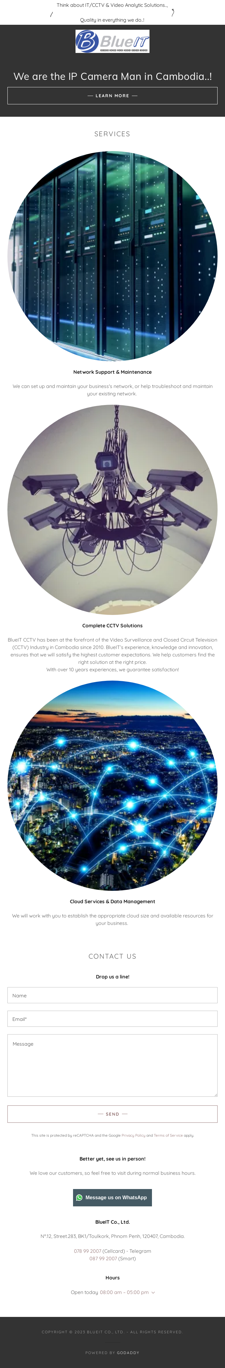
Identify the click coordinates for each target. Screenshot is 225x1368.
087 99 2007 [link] (103, 1258)
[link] (112, 41)
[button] (151, 1292)
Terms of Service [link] (168, 1135)
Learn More (112, 95)
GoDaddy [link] (128, 1352)
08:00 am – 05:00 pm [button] (124, 1292)
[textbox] (112, 995)
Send (112, 1114)
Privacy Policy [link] (133, 1135)
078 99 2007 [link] (87, 1251)
